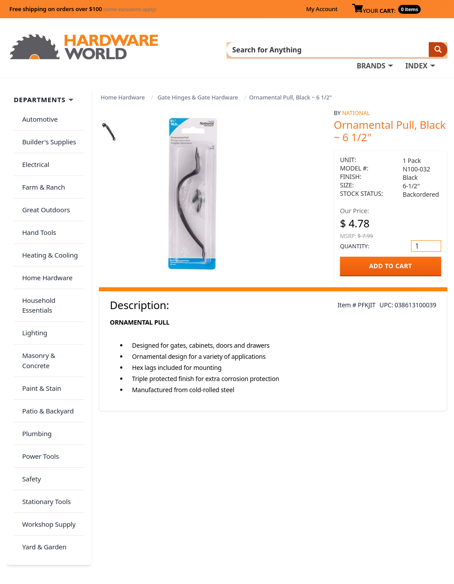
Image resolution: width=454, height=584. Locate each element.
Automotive (37, 114)
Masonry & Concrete (50, 290)
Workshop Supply (46, 412)
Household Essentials (51, 254)
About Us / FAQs (358, 497)
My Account (321, 9)
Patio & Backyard (44, 325)
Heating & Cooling (47, 219)
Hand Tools (36, 202)
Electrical (32, 149)
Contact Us (239, 522)
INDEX (416, 49)
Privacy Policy (406, 510)
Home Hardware (123, 95)
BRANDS (370, 49)
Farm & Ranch (40, 167)
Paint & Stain (38, 307)
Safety (28, 377)
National (356, 111)
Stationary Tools (43, 395)
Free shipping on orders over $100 (82, 9)
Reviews (345, 522)
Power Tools (37, 360)
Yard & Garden (41, 430)
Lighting (31, 272)
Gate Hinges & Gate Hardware (197, 95)
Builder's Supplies (46, 131)
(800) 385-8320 (243, 535)
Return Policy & (357, 510)
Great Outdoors (43, 184)
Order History (243, 497)
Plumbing (33, 342)
